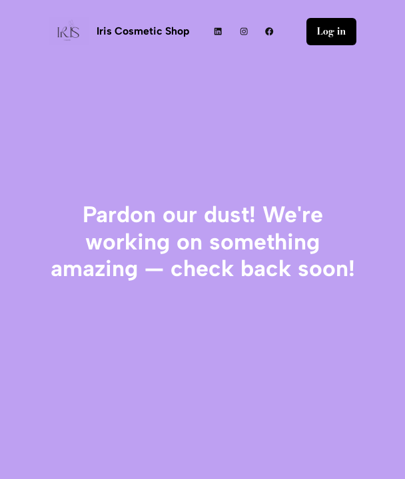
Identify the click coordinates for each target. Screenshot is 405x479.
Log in (331, 31)
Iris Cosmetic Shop (143, 31)
